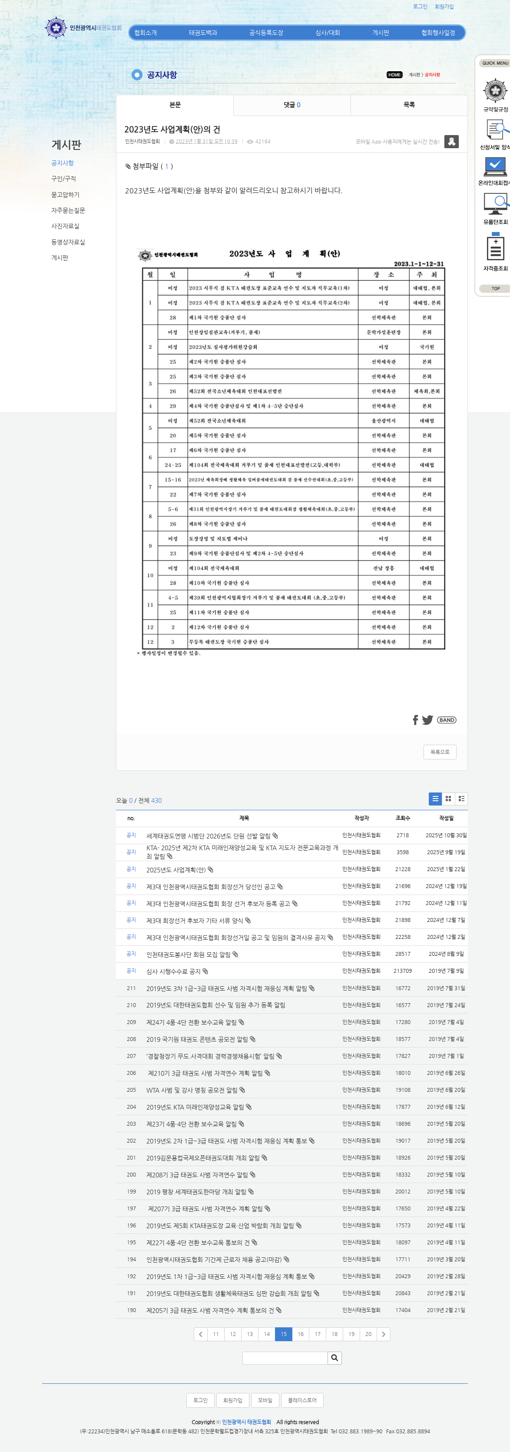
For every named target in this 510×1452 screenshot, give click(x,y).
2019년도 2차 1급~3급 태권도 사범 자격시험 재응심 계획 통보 (226, 1140)
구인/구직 (63, 178)
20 (368, 1334)
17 (318, 1334)
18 (334, 1334)
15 (284, 1334)
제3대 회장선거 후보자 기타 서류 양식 (198, 920)
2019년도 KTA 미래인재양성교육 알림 (195, 1107)
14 (267, 1334)
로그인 (420, 6)
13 (250, 1334)
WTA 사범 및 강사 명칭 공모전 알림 (192, 1090)
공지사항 (62, 162)
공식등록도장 (266, 32)
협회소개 (145, 32)
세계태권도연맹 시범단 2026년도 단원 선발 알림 (212, 835)
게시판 (380, 32)
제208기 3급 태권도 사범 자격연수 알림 (197, 1174)
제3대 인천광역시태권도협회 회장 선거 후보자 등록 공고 (222, 903)
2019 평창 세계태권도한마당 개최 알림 (196, 1191)
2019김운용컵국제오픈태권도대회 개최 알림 (203, 1157)
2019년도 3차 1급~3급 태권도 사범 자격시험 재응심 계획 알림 (226, 988)
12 (233, 1334)
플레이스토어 (302, 1400)
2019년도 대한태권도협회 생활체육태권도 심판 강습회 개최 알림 (229, 1293)
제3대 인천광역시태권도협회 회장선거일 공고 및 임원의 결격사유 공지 (239, 937)
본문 (175, 104)
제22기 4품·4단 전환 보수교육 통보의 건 (198, 1242)
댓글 (292, 104)
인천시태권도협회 (142, 141)
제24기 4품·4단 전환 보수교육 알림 (191, 1022)
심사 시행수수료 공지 (177, 971)
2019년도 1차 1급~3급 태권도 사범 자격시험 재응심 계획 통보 (226, 1276)
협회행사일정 (438, 32)
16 (301, 1334)
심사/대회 (327, 32)
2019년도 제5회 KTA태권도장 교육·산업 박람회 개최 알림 (220, 1225)
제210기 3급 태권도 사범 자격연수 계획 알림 (204, 1073)
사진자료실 (65, 225)
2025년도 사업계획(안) (179, 869)
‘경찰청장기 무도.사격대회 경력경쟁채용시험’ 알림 (210, 1056)
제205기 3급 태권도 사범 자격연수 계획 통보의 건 (210, 1310)
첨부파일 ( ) (149, 166)
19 (351, 1334)
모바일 (265, 1400)
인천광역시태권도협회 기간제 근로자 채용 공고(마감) (214, 1259)
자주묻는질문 (68, 210)
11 (216, 1334)
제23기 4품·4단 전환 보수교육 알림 (191, 1123)
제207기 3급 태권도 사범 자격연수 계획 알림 (204, 1208)
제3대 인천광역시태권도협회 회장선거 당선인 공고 (214, 886)
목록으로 (440, 752)
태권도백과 (203, 32)
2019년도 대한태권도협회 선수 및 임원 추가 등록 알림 (215, 1004)
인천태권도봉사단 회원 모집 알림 (192, 954)
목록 (409, 104)
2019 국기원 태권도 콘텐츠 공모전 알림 (197, 1039)
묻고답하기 (65, 194)
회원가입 (444, 6)
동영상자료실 (68, 242)
